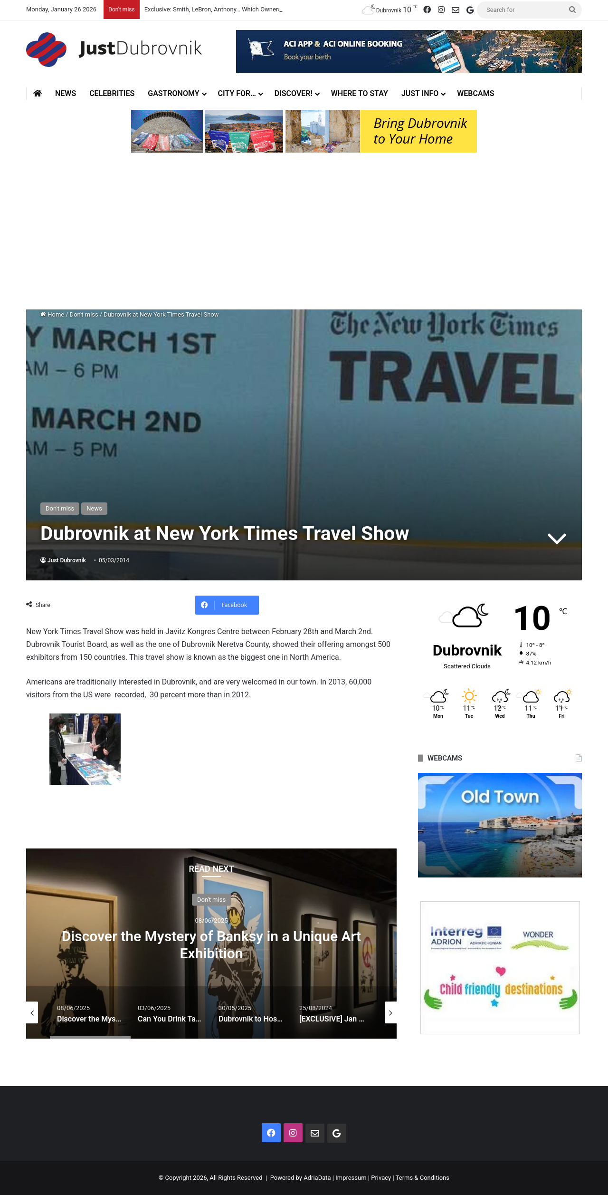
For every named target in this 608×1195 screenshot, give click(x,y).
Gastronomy (173, 93)
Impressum (350, 1177)
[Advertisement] (304, 233)
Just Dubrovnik (67, 560)
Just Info (419, 93)
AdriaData (317, 1177)
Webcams (475, 93)
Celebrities (111, 93)
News (65, 93)
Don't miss (84, 314)
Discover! (294, 93)
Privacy (381, 1177)
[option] (211, 943)
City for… (237, 93)
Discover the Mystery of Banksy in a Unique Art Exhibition (211, 945)
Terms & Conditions (422, 1177)
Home (52, 314)
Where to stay (359, 93)
